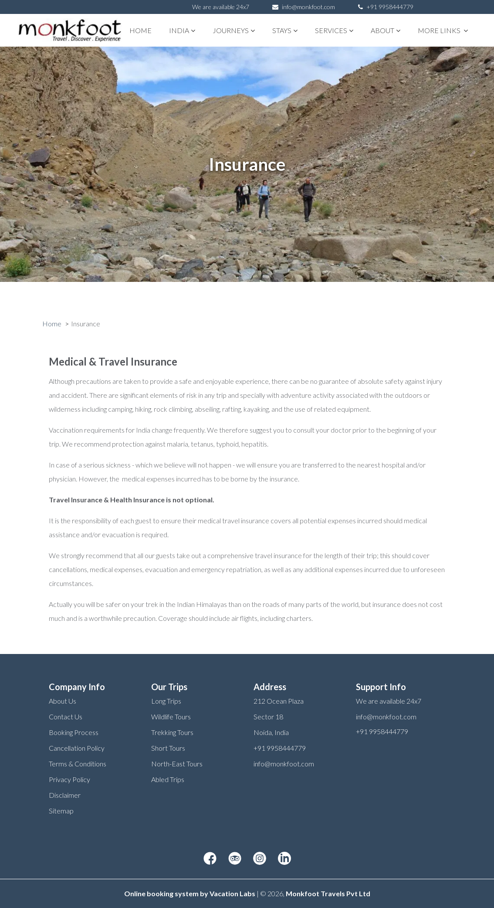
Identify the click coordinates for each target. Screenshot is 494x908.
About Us (62, 701)
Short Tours (168, 748)
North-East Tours (177, 763)
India (182, 30)
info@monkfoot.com (308, 6)
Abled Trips (167, 779)
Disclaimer (65, 795)
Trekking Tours (172, 732)
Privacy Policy (69, 779)
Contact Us (65, 716)
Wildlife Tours (171, 716)
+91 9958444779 (385, 6)
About (385, 30)
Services (334, 30)
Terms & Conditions (77, 763)
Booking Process (73, 732)
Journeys (234, 30)
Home (140, 30)
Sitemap (61, 810)
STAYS (285, 30)
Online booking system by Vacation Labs (190, 893)
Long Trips (166, 701)
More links (443, 30)
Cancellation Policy (77, 748)
